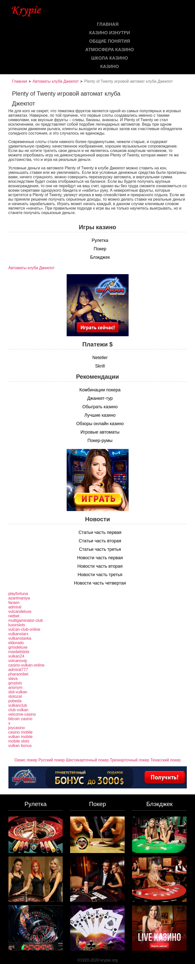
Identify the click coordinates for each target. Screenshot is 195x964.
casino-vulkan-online (26, 665)
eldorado (16, 643)
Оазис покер (25, 760)
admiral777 (18, 669)
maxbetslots (18, 652)
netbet (13, 616)
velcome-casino (22, 714)
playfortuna (18, 594)
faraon (14, 602)
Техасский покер (165, 760)
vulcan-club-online (24, 629)
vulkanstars (18, 634)
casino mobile (20, 732)
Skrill (100, 366)
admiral (14, 607)
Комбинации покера (99, 389)
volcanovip (17, 661)
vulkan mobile (20, 737)
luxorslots (16, 625)
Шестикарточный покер (87, 760)
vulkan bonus (20, 745)
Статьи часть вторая (100, 540)
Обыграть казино (99, 406)
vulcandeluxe (19, 611)
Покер (100, 248)
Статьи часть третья (100, 549)
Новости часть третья (100, 574)
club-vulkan (18, 710)
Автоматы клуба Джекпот (55, 81)
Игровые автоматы (100, 432)
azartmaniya (19, 598)
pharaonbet (18, 674)
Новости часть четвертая (100, 583)
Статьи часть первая (100, 532)
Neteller (100, 357)
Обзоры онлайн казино (100, 423)
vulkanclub (17, 705)
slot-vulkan (17, 692)
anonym (15, 687)
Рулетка (100, 240)
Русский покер (51, 760)
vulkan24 (16, 656)
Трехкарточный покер (129, 760)
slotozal (15, 696)
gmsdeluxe (18, 647)
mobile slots (18, 741)
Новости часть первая (100, 557)
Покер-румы (99, 440)
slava (13, 678)
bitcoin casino (20, 719)
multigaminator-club (25, 620)
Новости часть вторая (100, 566)
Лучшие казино (99, 415)
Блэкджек (100, 257)
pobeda (15, 701)
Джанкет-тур (100, 398)
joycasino (16, 728)
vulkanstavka (19, 638)
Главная (19, 81)
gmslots (15, 683)
